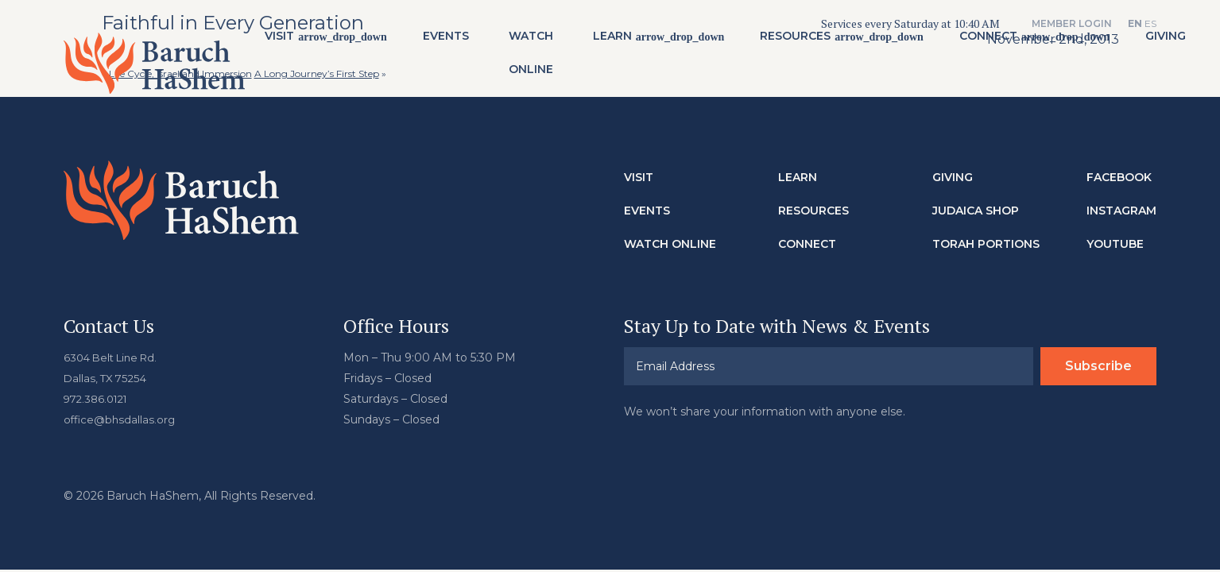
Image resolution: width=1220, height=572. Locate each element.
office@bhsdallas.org (121, 410)
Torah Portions (986, 234)
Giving (952, 167)
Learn (641, 40)
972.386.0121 (99, 389)
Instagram (1121, 201)
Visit (309, 40)
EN (1135, 23)
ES (1150, 23)
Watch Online (560, 57)
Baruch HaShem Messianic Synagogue (169, 63)
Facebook (1119, 167)
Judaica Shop (975, 201)
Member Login (1072, 23)
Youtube (1115, 234)
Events (475, 40)
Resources (825, 40)
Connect (1019, 40)
